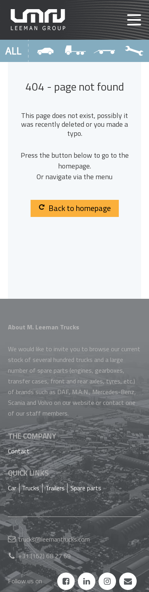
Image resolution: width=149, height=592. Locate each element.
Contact (18, 451)
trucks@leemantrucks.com (54, 539)
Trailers (55, 488)
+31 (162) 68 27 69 (44, 555)
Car (12, 488)
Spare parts (85, 488)
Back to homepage (75, 208)
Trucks (30, 488)
